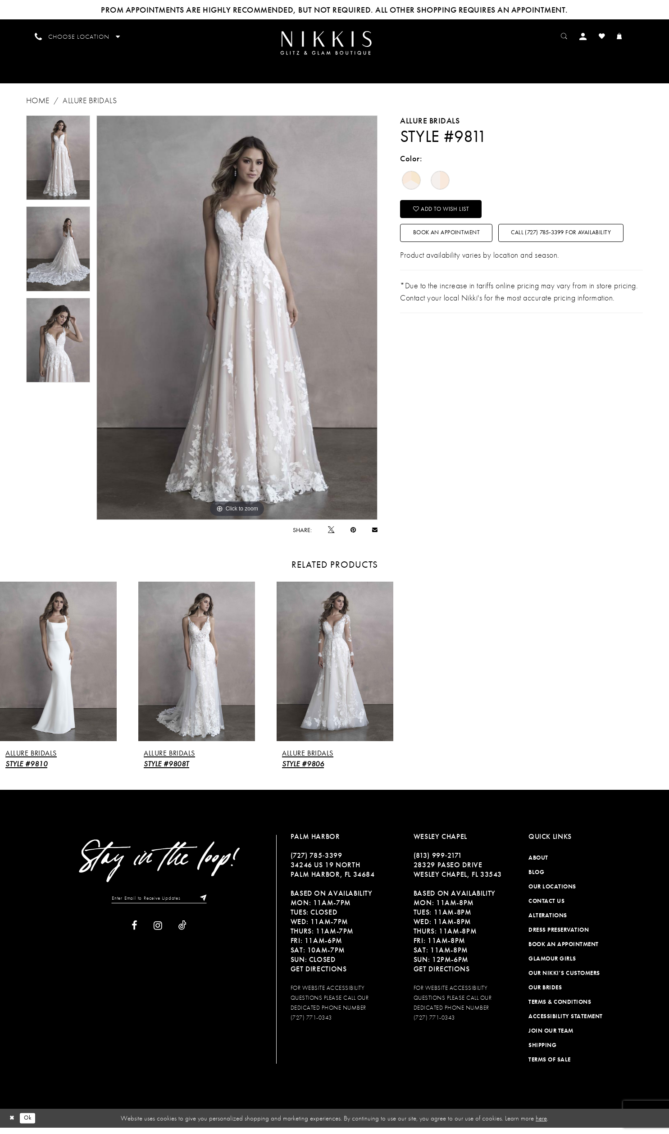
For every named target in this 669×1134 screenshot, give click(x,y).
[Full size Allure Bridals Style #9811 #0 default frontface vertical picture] (237, 324)
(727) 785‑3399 (316, 861)
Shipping (542, 1051)
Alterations (547, 921)
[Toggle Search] (574, 36)
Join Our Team (550, 1037)
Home (38, 106)
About (538, 864)
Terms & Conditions (559, 1008)
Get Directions (319, 975)
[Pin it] (353, 536)
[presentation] (58, 667)
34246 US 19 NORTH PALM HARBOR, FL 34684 (333, 875)
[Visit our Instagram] (158, 934)
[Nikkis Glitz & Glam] (334, 46)
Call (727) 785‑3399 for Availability (478, 273)
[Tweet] (331, 536)
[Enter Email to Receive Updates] (159, 905)
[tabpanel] (58, 164)
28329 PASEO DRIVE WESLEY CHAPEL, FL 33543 (458, 875)
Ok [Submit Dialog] (31, 1124)
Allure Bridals (90, 106)
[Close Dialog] (13, 1124)
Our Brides (545, 993)
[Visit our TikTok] (182, 933)
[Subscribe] (208, 905)
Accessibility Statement (565, 1022)
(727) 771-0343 (311, 1024)
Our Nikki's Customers (564, 979)
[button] (594, 36)
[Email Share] (375, 536)
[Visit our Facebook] (134, 934)
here (541, 1124)
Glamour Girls (552, 965)
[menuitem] (334, 45)
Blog (536, 878)
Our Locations (552, 893)
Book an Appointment (456, 245)
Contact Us (546, 907)
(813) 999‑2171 (438, 861)
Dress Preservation (558, 936)
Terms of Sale (549, 1066)
